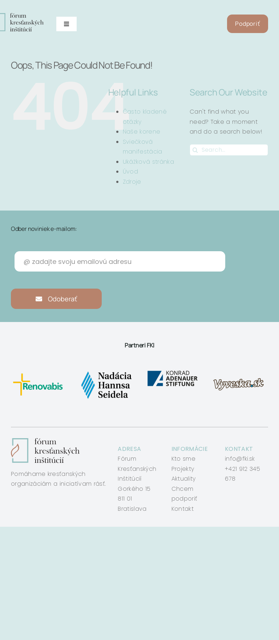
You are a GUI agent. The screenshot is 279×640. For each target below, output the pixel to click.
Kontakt (182, 509)
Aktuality (183, 478)
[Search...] (229, 150)
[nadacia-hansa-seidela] (106, 372)
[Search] (195, 150)
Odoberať (56, 298)
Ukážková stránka (148, 162)
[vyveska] (239, 372)
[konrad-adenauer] (173, 372)
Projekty (182, 469)
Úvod (130, 171)
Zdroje (132, 182)
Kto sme (183, 458)
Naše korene (142, 131)
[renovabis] (39, 372)
